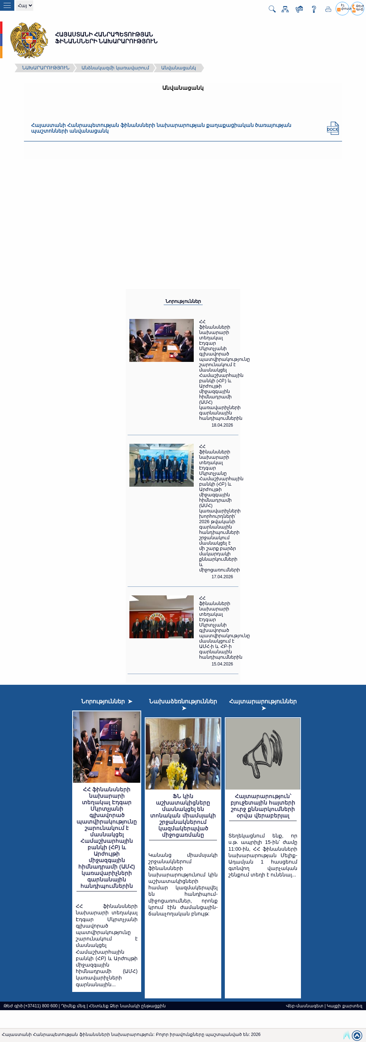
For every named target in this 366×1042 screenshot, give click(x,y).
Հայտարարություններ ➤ (263, 704)
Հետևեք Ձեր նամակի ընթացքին (127, 1005)
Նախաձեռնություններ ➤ (183, 704)
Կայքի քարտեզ (344, 1005)
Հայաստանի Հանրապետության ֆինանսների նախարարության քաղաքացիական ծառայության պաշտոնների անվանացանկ (161, 128)
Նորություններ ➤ (107, 701)
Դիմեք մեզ (73, 1005)
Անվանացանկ (178, 67)
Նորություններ (183, 301)
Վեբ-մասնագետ (304, 1005)
